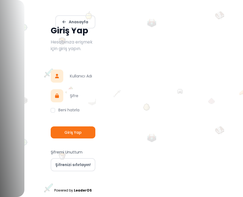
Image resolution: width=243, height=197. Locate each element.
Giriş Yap (73, 132)
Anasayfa (75, 22)
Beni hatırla (68, 110)
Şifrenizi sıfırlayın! (73, 164)
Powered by (73, 190)
